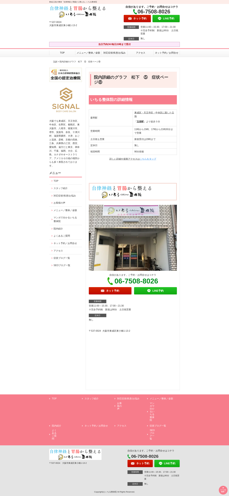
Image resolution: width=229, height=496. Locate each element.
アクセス (140, 53)
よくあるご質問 (62, 236)
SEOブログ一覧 (62, 265)
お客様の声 (59, 203)
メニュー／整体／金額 (88, 53)
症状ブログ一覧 (62, 258)
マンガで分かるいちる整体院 (65, 219)
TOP (62, 53)
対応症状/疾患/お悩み (114, 53)
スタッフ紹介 (61, 188)
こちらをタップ (148, 159)
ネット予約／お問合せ (166, 53)
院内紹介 (58, 228)
